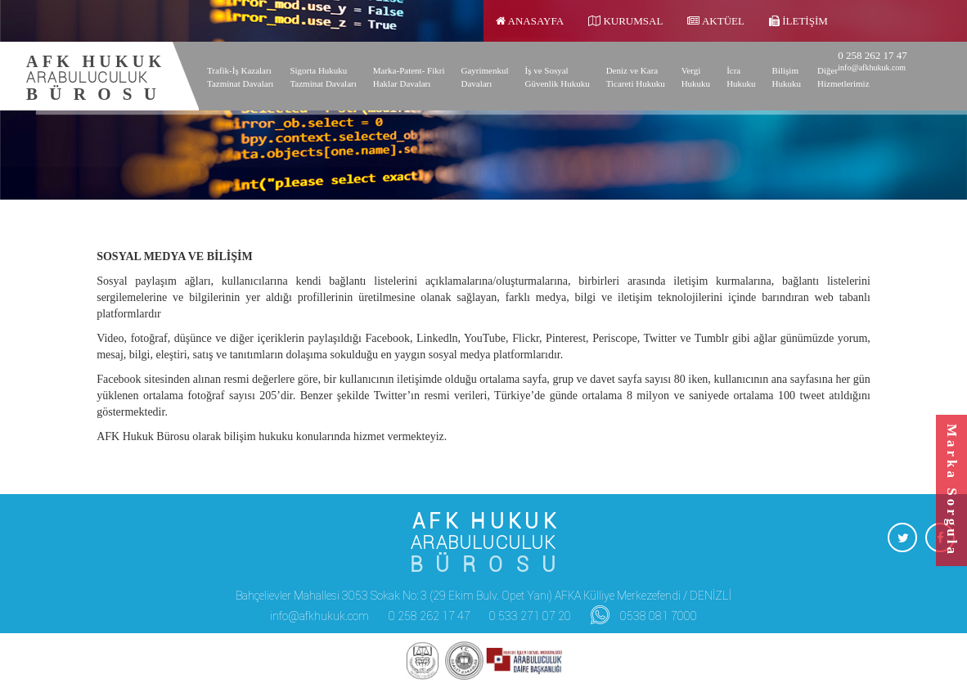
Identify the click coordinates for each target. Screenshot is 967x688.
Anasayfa (530, 21)
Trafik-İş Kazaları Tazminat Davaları (240, 76)
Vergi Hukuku (695, 76)
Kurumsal (625, 21)
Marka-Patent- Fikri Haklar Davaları (409, 76)
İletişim (798, 21)
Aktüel (715, 21)
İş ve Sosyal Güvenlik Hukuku (557, 76)
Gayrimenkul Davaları (484, 76)
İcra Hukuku (740, 76)
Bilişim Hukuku (786, 76)
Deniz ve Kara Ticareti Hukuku (635, 76)
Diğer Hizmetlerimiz (843, 76)
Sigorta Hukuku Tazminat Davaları (323, 76)
